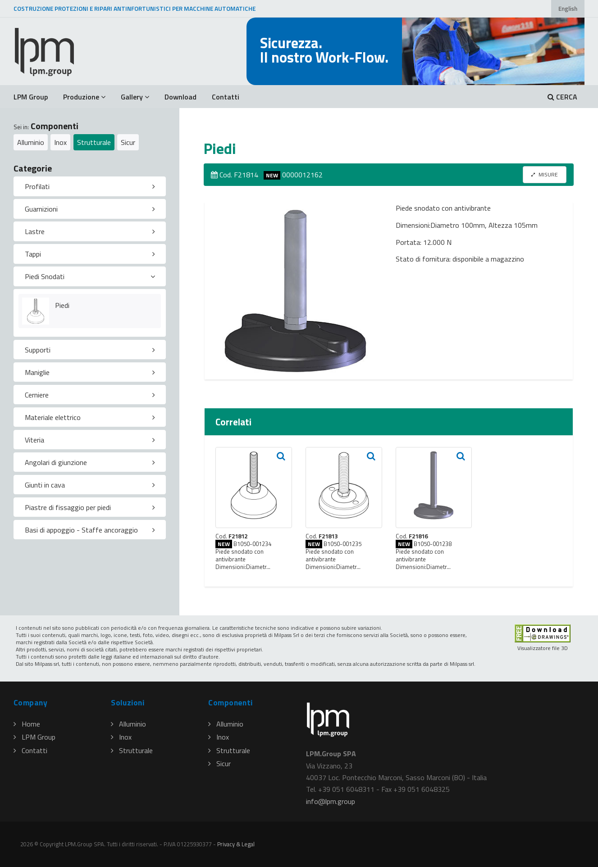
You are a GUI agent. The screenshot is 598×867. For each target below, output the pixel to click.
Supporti (37, 349)
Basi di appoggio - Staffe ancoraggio (81, 529)
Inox (60, 142)
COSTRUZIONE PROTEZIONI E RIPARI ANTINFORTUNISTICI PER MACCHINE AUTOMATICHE (135, 8)
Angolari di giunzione (56, 462)
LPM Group (31, 96)
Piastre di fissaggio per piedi (68, 507)
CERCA (562, 96)
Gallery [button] (135, 96)
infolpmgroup (330, 801)
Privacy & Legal (236, 844)
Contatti (225, 96)
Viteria (34, 439)
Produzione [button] (84, 96)
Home (27, 723)
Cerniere (37, 394)
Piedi (62, 305)
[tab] (90, 186)
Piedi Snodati (44, 276)
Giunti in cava (45, 484)
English (567, 8)
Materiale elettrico (53, 417)
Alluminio (30, 142)
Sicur (128, 142)
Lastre (35, 231)
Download (180, 96)
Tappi (33, 253)
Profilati (37, 186)
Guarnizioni (41, 208)
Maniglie (37, 372)
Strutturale (94, 142)
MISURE (544, 174)
